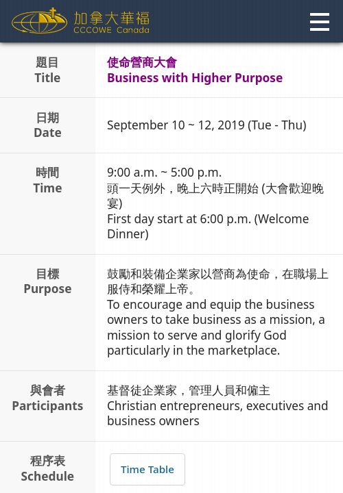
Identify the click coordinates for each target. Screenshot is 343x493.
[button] (318, 23)
